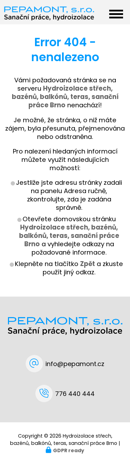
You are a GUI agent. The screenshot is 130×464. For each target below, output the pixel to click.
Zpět (87, 263)
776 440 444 (75, 393)
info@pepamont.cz (74, 363)
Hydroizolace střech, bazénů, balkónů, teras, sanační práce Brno (69, 235)
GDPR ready (68, 450)
